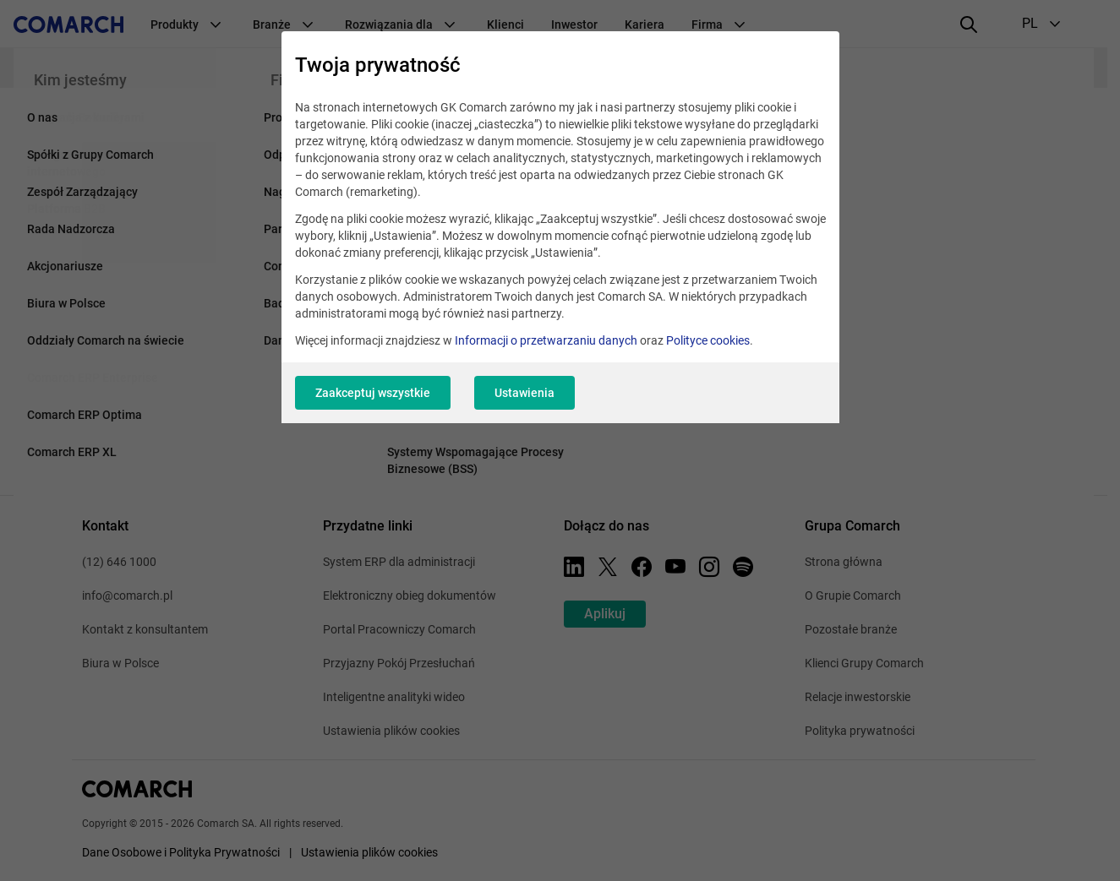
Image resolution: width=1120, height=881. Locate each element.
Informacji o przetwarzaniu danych (546, 340)
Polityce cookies (708, 340)
